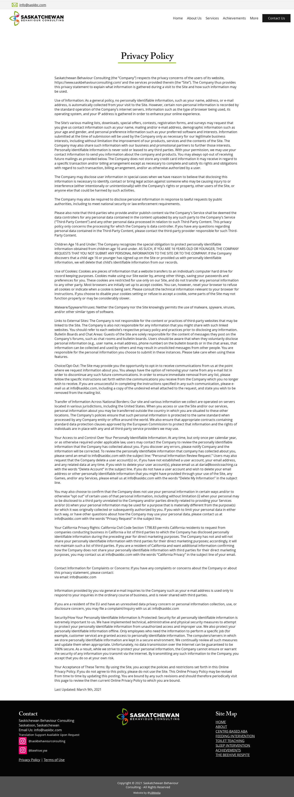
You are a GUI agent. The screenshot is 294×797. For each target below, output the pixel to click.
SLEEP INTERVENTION (233, 745)
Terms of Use (54, 759)
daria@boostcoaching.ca (218, 464)
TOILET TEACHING (230, 740)
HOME (221, 722)
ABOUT (221, 726)
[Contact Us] (276, 18)
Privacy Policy (29, 759)
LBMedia (155, 793)
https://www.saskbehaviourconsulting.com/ (88, 82)
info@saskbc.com (83, 388)
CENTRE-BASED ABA (231, 731)
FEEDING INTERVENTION (235, 736)
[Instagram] (23, 741)
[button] (212, 18)
